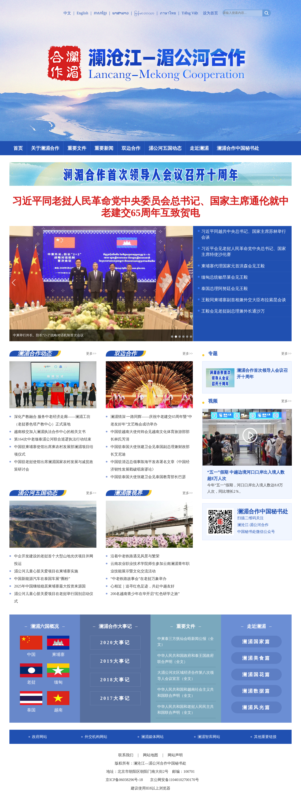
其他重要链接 (265, 737)
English (82, 13)
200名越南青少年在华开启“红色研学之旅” (145, 594)
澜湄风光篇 (256, 707)
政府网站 (39, 737)
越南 (58, 701)
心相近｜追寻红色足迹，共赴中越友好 (142, 586)
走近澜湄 (199, 148)
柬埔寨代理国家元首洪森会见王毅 (233, 266)
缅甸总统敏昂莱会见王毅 (224, 277)
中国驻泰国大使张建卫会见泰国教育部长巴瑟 (148, 477)
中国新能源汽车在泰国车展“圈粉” (42, 579)
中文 (67, 13)
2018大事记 (115, 679)
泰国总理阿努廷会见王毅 (224, 288)
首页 (18, 148)
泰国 (31, 701)
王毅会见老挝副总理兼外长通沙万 (233, 311)
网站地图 (151, 755)
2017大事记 (115, 698)
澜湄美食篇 (256, 658)
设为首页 (210, 13)
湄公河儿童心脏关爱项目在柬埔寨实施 (46, 571)
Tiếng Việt (190, 13)
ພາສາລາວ (120, 13)
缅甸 (58, 674)
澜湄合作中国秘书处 (238, 148)
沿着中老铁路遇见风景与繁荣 (135, 556)
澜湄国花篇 (256, 674)
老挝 (31, 674)
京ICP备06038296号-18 (124, 780)
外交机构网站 (96, 737)
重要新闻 (104, 148)
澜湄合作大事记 (115, 626)
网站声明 (175, 755)
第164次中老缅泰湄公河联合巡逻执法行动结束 (52, 439)
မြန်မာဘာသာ (144, 13)
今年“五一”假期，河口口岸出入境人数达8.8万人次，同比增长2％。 (247, 481)
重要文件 (76, 148)
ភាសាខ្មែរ (100, 13)
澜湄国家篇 (256, 641)
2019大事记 (115, 661)
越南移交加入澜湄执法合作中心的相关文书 (50, 432)
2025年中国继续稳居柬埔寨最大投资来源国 (50, 586)
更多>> (91, 353)
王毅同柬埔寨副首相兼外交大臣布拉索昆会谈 (243, 299)
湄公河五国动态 (165, 148)
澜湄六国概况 (45, 626)
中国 (31, 646)
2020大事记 (115, 642)
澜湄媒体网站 (152, 737)
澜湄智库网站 (209, 737)
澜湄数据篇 (256, 691)
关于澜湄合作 (45, 148)
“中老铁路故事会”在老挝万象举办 (138, 579)
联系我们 (126, 755)
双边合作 (131, 148)
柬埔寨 (58, 646)
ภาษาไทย (168, 13)
